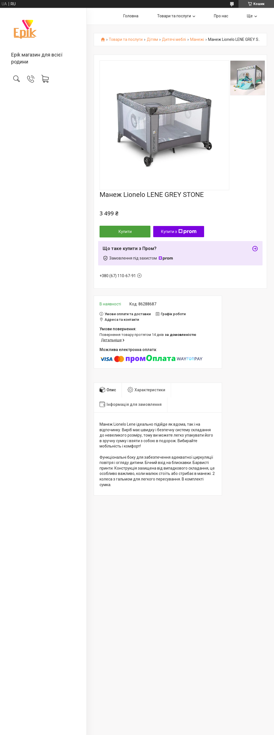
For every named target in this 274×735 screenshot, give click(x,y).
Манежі (197, 39)
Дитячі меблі (174, 39)
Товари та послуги (174, 16)
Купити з (179, 231)
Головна (130, 16)
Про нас (221, 16)
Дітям (152, 39)
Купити (125, 231)
